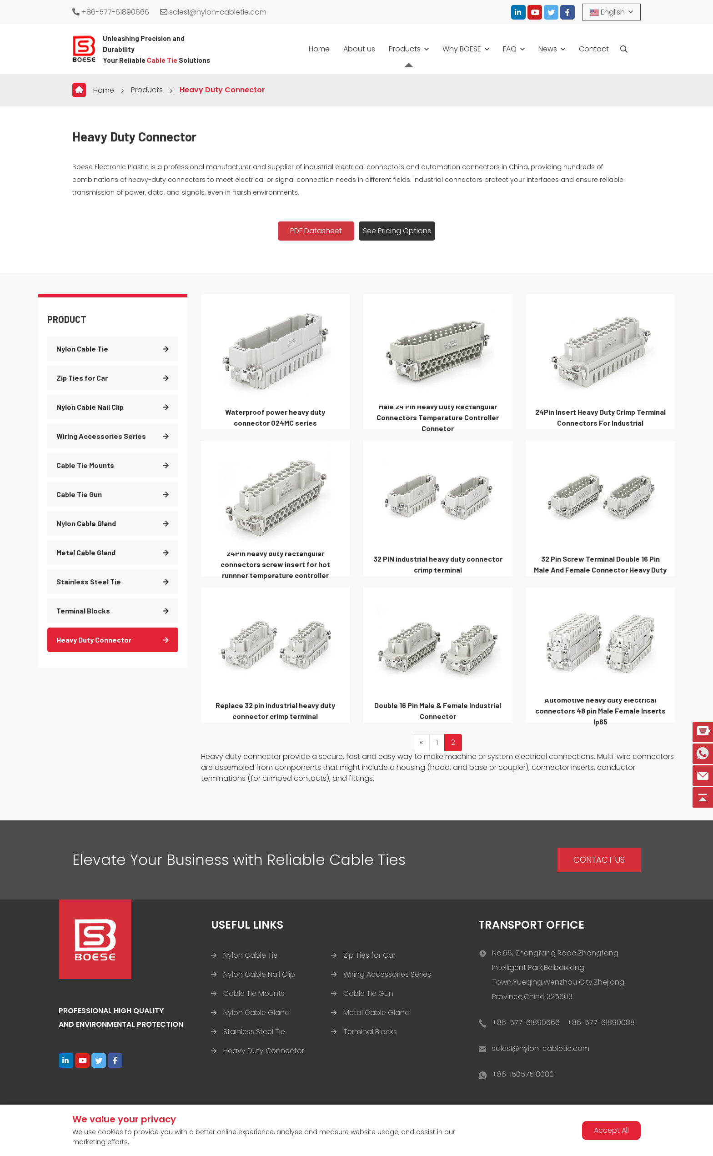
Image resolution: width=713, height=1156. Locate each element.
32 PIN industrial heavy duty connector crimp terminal (437, 564)
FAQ (510, 49)
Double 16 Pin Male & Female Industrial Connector (437, 710)
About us (359, 49)
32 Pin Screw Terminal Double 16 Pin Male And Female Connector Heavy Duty (600, 564)
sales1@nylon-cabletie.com (213, 12)
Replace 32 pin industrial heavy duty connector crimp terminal (275, 710)
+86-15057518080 (523, 1074)
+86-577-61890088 (601, 1022)
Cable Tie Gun (79, 494)
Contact (594, 49)
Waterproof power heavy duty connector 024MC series (275, 417)
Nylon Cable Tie (82, 348)
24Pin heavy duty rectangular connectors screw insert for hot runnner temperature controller (275, 564)
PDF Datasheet (316, 231)
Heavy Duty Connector (222, 90)
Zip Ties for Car (82, 377)
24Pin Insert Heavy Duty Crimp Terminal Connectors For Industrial (600, 417)
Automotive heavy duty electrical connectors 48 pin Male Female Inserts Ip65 (600, 710)
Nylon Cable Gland (86, 523)
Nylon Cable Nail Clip (90, 406)
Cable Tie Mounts (85, 465)
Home (319, 49)
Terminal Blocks (83, 610)
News (547, 49)
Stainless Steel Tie (88, 581)
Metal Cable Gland (85, 552)
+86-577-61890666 (110, 12)
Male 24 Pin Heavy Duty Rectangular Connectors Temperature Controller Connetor (438, 417)
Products (405, 49)
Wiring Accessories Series (101, 436)
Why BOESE (461, 49)
